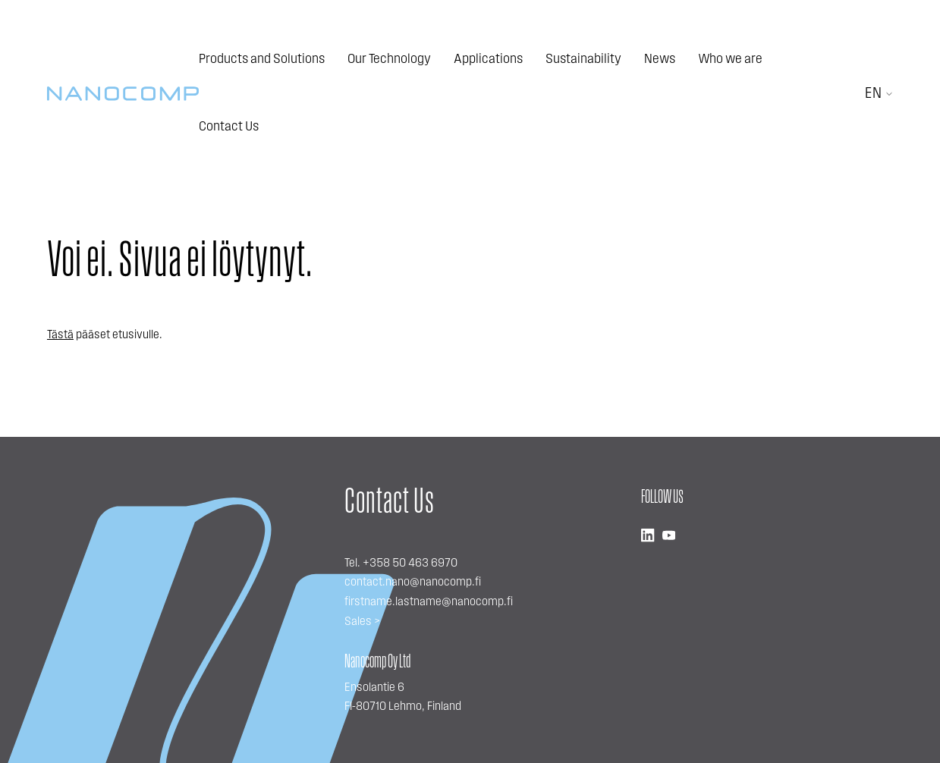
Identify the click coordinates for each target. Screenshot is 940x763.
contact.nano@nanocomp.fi (412, 582)
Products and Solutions (262, 59)
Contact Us (229, 127)
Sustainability (583, 59)
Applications (488, 59)
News (659, 59)
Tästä (60, 335)
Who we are (730, 59)
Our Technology (389, 59)
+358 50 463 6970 (410, 563)
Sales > (362, 622)
